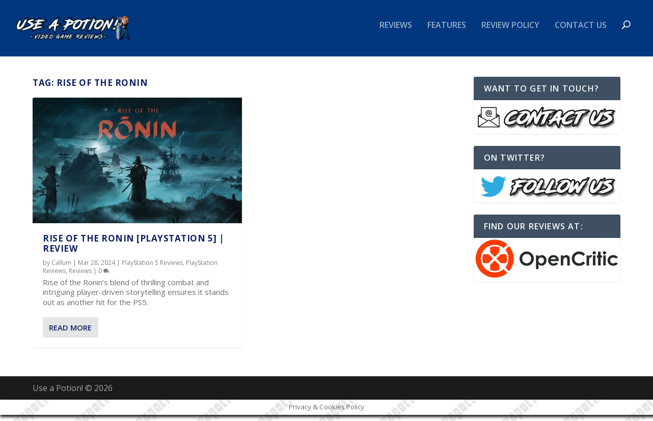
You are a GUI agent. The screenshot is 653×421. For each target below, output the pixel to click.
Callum (61, 269)
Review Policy (510, 32)
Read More (70, 334)
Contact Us (581, 32)
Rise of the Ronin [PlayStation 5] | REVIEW (134, 249)
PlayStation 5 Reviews (152, 269)
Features (446, 32)
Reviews (395, 32)
